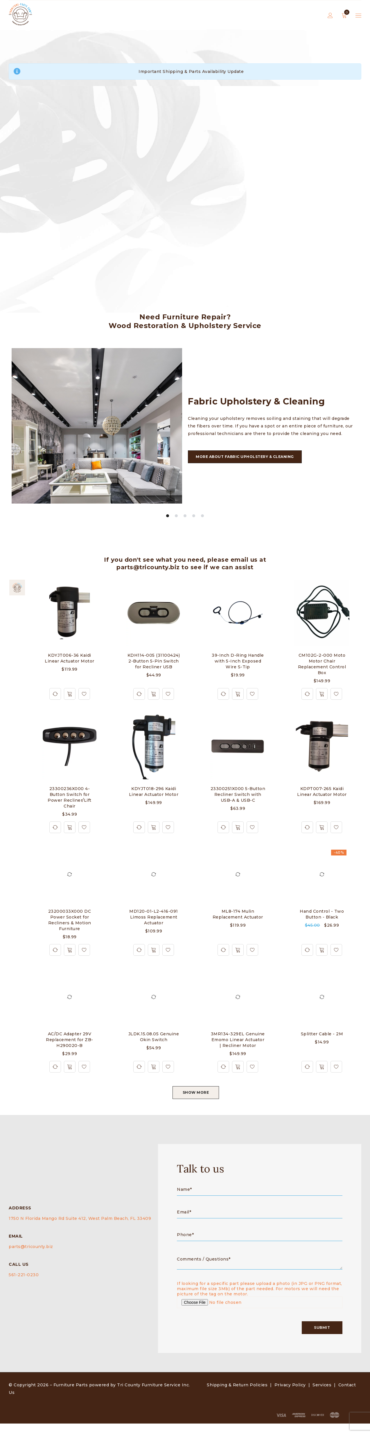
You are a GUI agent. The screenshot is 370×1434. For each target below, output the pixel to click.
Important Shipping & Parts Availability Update (191, 71)
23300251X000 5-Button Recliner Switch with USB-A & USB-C (238, 794)
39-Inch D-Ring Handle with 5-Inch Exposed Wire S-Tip (238, 661)
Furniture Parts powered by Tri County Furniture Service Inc (121, 1395)
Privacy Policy (290, 1395)
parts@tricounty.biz (31, 1252)
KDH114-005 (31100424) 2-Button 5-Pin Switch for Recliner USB (153, 661)
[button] (69, 693)
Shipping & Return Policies (237, 1395)
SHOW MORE (196, 1093)
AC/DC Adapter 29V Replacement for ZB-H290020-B (69, 1040)
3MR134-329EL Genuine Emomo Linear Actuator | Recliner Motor (238, 1040)
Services (321, 1395)
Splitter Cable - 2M (322, 1034)
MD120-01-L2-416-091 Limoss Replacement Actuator (153, 917)
